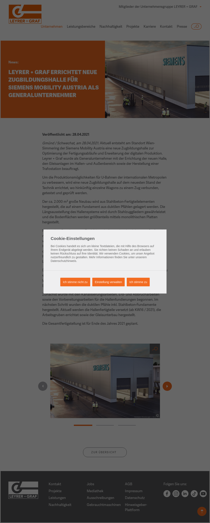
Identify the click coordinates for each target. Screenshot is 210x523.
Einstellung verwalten (108, 282)
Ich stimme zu (138, 282)
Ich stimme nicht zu (75, 282)
